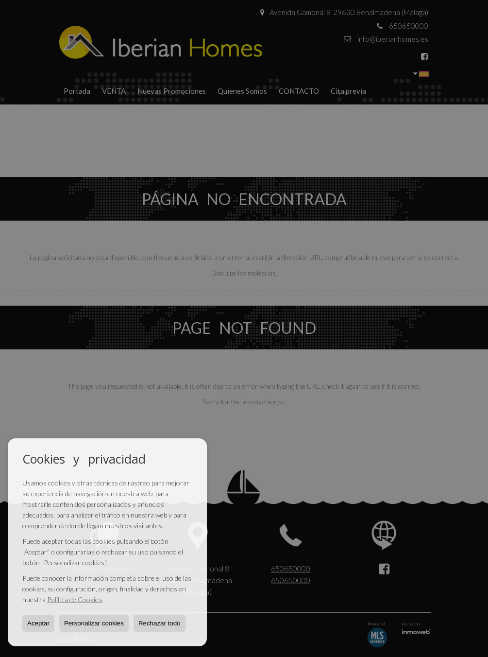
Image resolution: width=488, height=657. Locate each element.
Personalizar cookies (94, 623)
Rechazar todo (159, 623)
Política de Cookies (74, 599)
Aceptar (38, 623)
